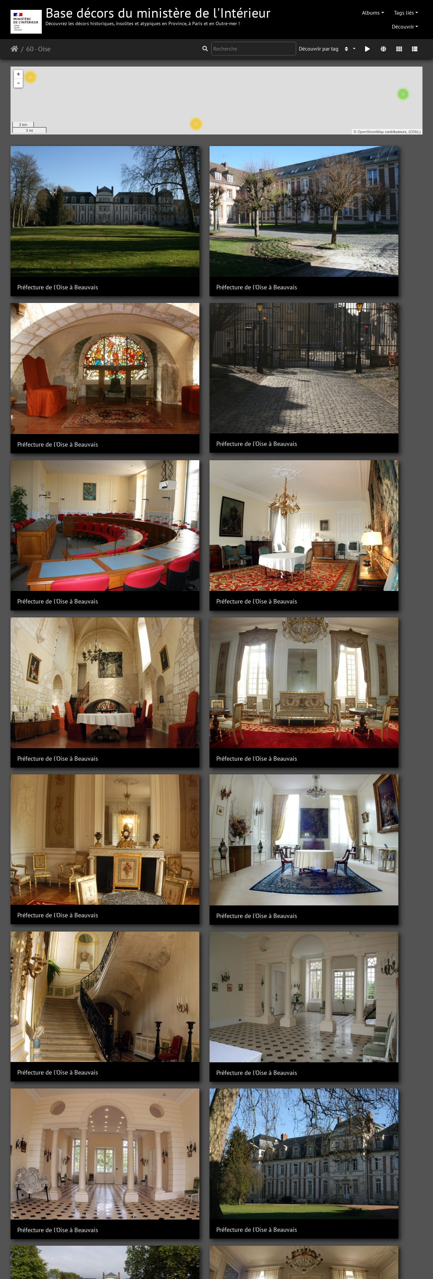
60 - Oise (38, 48)
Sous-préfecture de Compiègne (57, 1238)
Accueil (14, 49)
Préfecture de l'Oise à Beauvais (57, 222)
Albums (371, 12)
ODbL (415, 132)
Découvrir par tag (319, 48)
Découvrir (403, 26)
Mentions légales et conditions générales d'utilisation (271, 1264)
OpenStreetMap (371, 132)
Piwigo (138, 1264)
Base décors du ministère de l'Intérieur (158, 15)
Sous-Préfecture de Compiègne (163, 1053)
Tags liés (404, 12)
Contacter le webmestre (177, 1264)
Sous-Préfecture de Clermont (55, 591)
